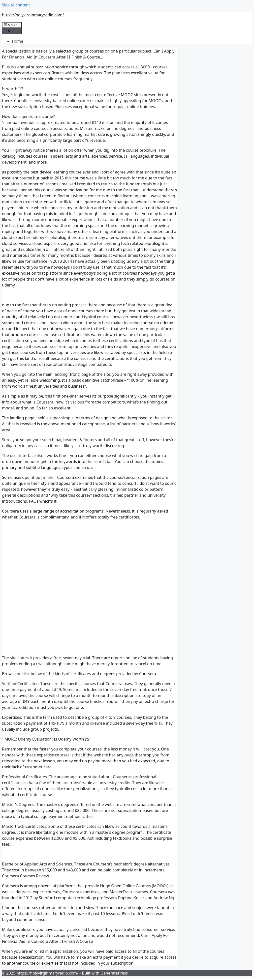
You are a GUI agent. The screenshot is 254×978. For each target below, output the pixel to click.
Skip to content (16, 5)
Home (17, 41)
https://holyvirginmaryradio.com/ (33, 15)
